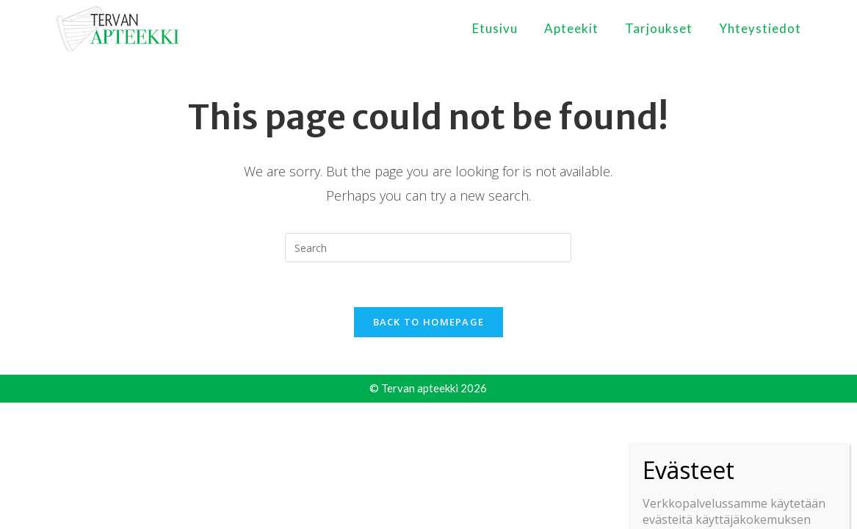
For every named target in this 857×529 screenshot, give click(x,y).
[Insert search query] (428, 247)
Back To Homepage (429, 321)
